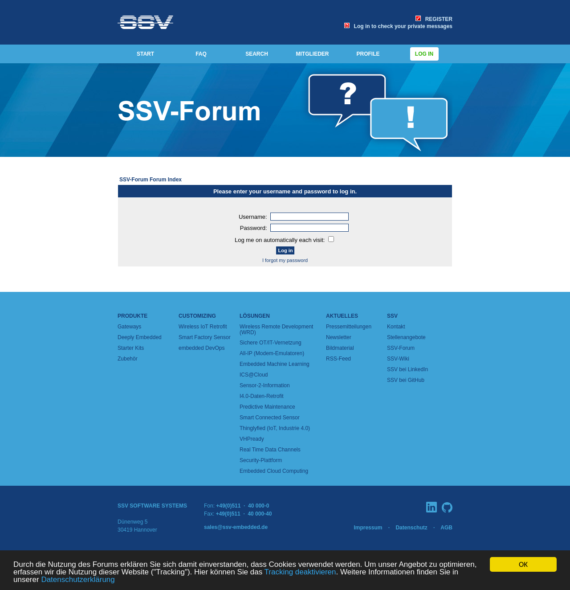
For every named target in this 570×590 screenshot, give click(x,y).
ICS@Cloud (254, 375)
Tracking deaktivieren (300, 572)
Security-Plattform (261, 460)
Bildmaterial (340, 348)
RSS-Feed (338, 359)
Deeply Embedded (140, 337)
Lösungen (255, 316)
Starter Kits (131, 348)
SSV (392, 316)
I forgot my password (285, 260)
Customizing (197, 316)
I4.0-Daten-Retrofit (262, 396)
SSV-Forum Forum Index (150, 179)
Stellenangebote (406, 337)
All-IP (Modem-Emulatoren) (272, 353)
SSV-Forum (401, 348)
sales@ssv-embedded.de (236, 527)
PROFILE (367, 54)
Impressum (368, 527)
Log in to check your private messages (398, 26)
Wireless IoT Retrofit (203, 327)
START (145, 54)
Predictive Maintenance (267, 407)
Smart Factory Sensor (205, 337)
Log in (424, 54)
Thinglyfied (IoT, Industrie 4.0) (275, 428)
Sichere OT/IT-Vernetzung (270, 343)
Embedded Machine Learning (274, 364)
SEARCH (256, 54)
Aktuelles (342, 316)
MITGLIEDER (312, 54)
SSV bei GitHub (405, 380)
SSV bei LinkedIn (407, 369)
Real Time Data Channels (270, 450)
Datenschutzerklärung (77, 580)
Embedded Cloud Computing (274, 471)
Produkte (132, 316)
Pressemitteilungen (348, 327)
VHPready (252, 439)
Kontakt (396, 327)
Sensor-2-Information (265, 385)
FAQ (201, 54)
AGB (446, 527)
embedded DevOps (201, 348)
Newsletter (338, 337)
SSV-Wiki (398, 359)
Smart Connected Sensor (270, 417)
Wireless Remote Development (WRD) (276, 330)
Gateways (129, 327)
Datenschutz (411, 527)
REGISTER (433, 19)
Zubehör (128, 359)
